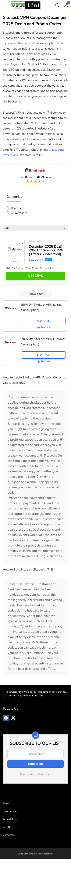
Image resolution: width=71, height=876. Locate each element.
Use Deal (35, 276)
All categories (19, 213)
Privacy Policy (10, 811)
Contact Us (9, 835)
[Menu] (4, 5)
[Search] (57, 5)
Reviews (16, 208)
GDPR (6, 827)
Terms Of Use (10, 819)
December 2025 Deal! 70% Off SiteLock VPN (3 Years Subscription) (46, 250)
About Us (8, 803)
